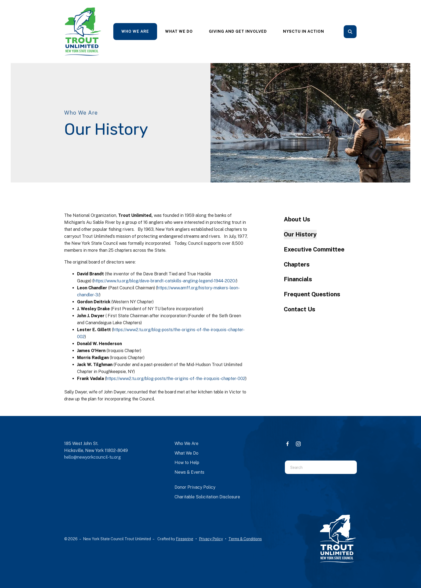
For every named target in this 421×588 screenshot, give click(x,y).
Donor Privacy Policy (195, 487)
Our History (300, 234)
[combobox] (314, 467)
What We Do (179, 31)
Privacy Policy (211, 539)
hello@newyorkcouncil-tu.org (92, 457)
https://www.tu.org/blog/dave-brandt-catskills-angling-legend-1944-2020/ (164, 280)
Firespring (184, 539)
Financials (298, 279)
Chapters (297, 264)
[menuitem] (135, 31)
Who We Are (135, 31)
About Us (297, 219)
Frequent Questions (312, 294)
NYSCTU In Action (303, 31)
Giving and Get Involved (238, 31)
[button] (350, 31)
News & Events (189, 472)
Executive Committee (314, 249)
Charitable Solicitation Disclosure (207, 496)
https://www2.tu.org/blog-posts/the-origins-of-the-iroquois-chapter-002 (175, 378)
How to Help (187, 462)
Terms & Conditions (245, 539)
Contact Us (299, 309)
